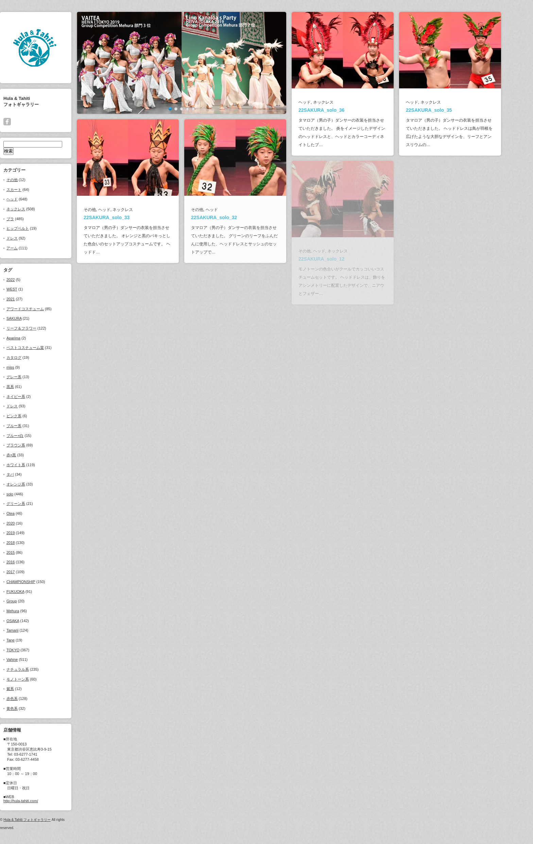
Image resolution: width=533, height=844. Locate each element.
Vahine (26, 659)
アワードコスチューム (39, 309)
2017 (25, 572)
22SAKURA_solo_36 (336, 110)
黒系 (25, 387)
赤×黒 (26, 455)
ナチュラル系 (32, 669)
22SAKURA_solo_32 (229, 217)
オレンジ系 (30, 484)
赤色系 (26, 699)
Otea (25, 513)
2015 (25, 552)
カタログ (28, 357)
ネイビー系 (30, 396)
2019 (25, 533)
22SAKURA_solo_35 (443, 110)
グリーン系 (30, 504)
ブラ (25, 219)
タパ (25, 474)
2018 (25, 543)
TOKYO (27, 650)
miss (25, 367)
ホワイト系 (30, 465)
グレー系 (28, 377)
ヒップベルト (32, 228)
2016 (25, 562)
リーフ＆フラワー (36, 328)
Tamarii (27, 630)
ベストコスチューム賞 (39, 348)
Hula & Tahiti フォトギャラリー (41, 820)
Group (26, 601)
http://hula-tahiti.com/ (35, 801)
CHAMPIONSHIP (35, 582)
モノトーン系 (32, 679)
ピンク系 (28, 416)
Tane (25, 640)
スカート (28, 190)
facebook (21, 121)
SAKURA (28, 318)
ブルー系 (28, 426)
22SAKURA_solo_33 (121, 217)
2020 (25, 523)
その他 (26, 180)
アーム (26, 248)
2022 (25, 280)
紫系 (25, 689)
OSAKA (27, 621)
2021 (25, 299)
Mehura (27, 611)
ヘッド (26, 199)
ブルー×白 (29, 436)
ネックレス (30, 209)
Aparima (28, 338)
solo (24, 494)
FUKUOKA (30, 592)
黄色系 (26, 708)
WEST (26, 289)
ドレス (26, 238)
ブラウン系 (30, 445)
